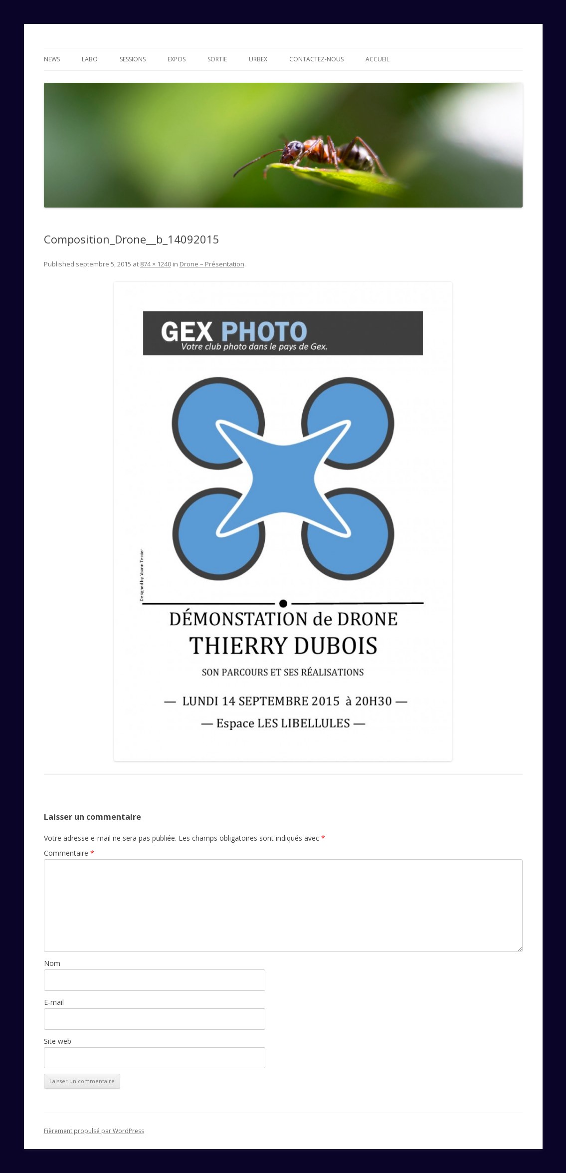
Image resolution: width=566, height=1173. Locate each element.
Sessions (133, 59)
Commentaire (69, 853)
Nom (52, 963)
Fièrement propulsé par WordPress (94, 1131)
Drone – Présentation (212, 263)
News (52, 59)
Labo (90, 59)
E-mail (54, 1002)
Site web (57, 1041)
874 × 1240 (155, 263)
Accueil (377, 59)
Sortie (217, 59)
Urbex (258, 59)
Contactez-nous (316, 59)
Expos (177, 59)
